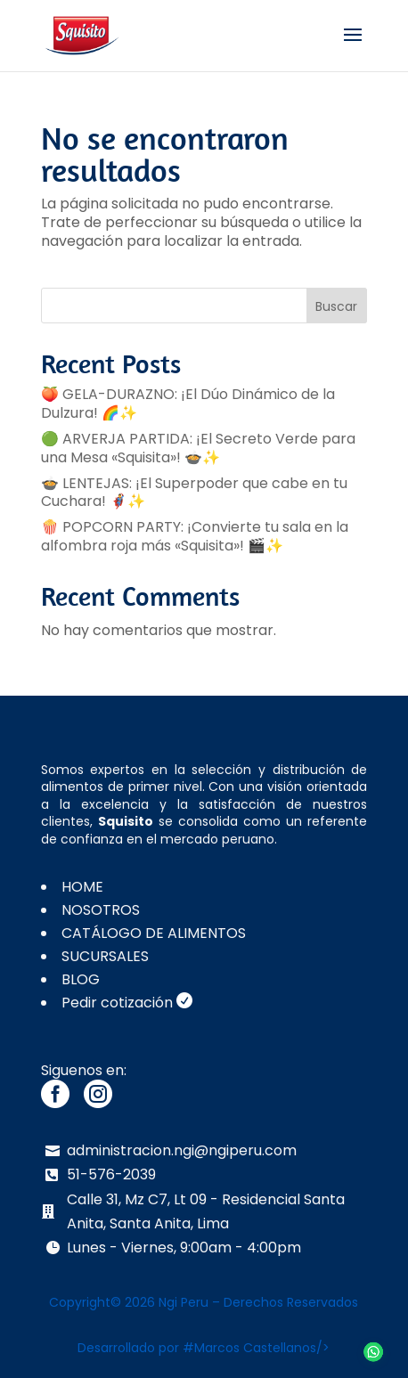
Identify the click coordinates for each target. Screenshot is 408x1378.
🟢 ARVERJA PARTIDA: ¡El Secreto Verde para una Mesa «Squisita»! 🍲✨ (198, 448)
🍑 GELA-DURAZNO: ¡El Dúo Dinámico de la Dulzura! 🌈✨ (188, 403)
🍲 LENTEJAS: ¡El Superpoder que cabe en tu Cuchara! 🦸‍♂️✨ (194, 492)
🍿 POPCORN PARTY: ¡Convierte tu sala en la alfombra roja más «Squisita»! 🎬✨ (194, 536)
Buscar (336, 306)
